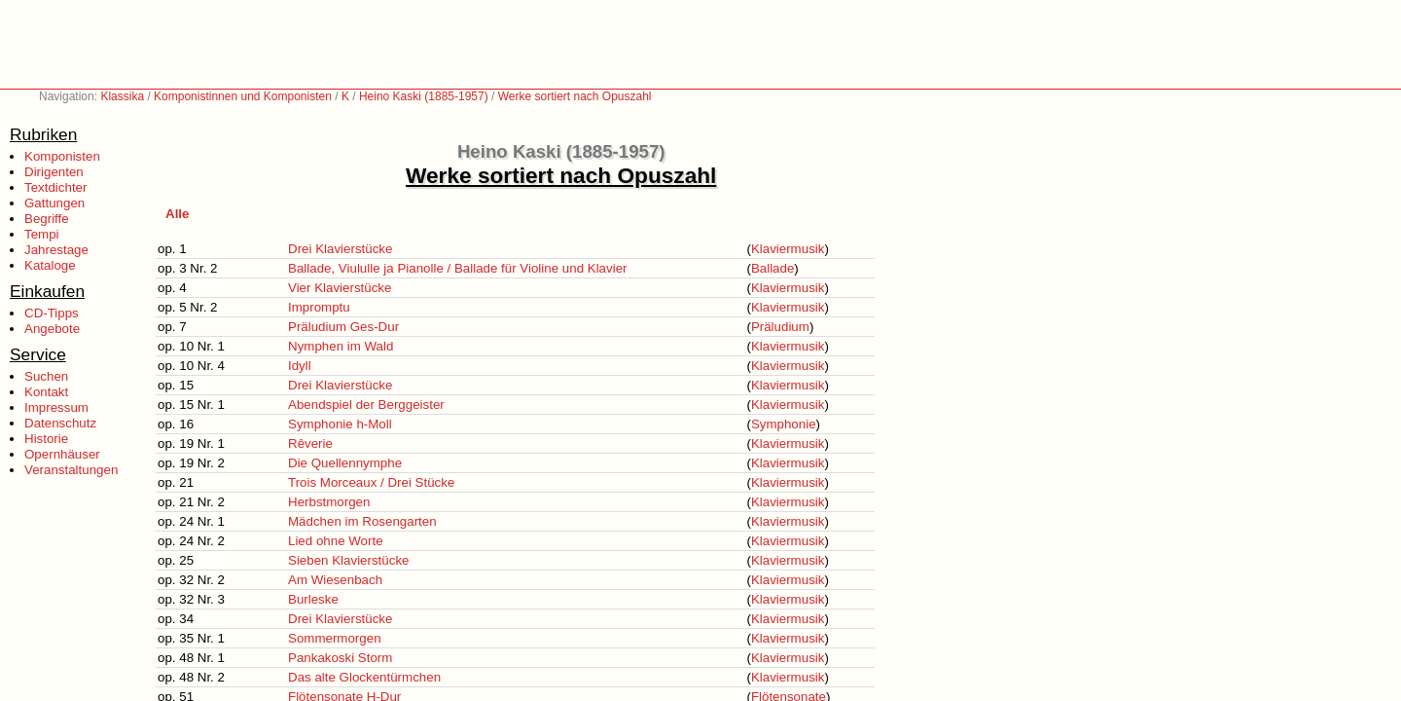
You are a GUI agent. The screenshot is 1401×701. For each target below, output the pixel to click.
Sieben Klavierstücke (348, 560)
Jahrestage (56, 249)
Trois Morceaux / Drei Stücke (371, 482)
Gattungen (54, 203)
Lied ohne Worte (335, 541)
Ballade (772, 268)
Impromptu (319, 307)
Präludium (780, 326)
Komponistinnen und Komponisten (243, 96)
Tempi (41, 234)
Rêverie (310, 443)
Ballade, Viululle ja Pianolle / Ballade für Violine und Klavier (457, 268)
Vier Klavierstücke (339, 287)
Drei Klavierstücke (340, 248)
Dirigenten (54, 172)
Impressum (56, 407)
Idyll (299, 365)
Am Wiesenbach (335, 579)
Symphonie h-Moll (340, 424)
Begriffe (46, 218)
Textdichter (55, 187)
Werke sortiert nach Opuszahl (575, 96)
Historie (46, 438)
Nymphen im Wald (340, 346)
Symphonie (783, 424)
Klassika (122, 96)
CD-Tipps (51, 313)
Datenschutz (60, 423)
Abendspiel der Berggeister (366, 404)
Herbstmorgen (329, 502)
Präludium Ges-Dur (343, 326)
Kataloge (50, 265)
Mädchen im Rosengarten (362, 521)
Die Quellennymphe (345, 463)
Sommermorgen (334, 638)
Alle (177, 213)
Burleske (313, 599)
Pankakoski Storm (340, 657)
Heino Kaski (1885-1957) (423, 96)
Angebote (52, 328)
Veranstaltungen (71, 469)
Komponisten (62, 156)
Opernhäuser (62, 454)
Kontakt (46, 392)
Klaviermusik (788, 248)
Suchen (46, 376)
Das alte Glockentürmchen (364, 677)
